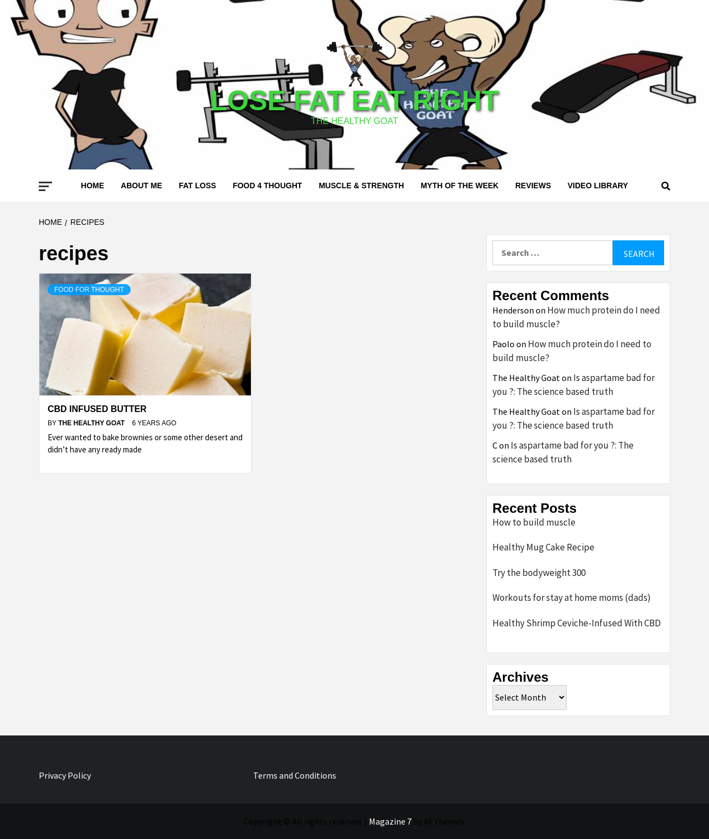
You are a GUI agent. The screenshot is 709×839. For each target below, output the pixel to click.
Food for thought (89, 290)
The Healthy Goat (92, 423)
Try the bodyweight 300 (538, 573)
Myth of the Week (459, 185)
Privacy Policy (65, 775)
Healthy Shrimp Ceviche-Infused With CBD (576, 623)
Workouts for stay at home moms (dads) (571, 597)
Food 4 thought (267, 185)
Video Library (598, 185)
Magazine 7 (390, 821)
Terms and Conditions (294, 775)
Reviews (533, 185)
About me (141, 185)
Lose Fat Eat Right (354, 100)
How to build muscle (534, 522)
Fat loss (197, 185)
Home (92, 185)
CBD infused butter (97, 409)
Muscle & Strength (361, 185)
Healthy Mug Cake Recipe (543, 547)
